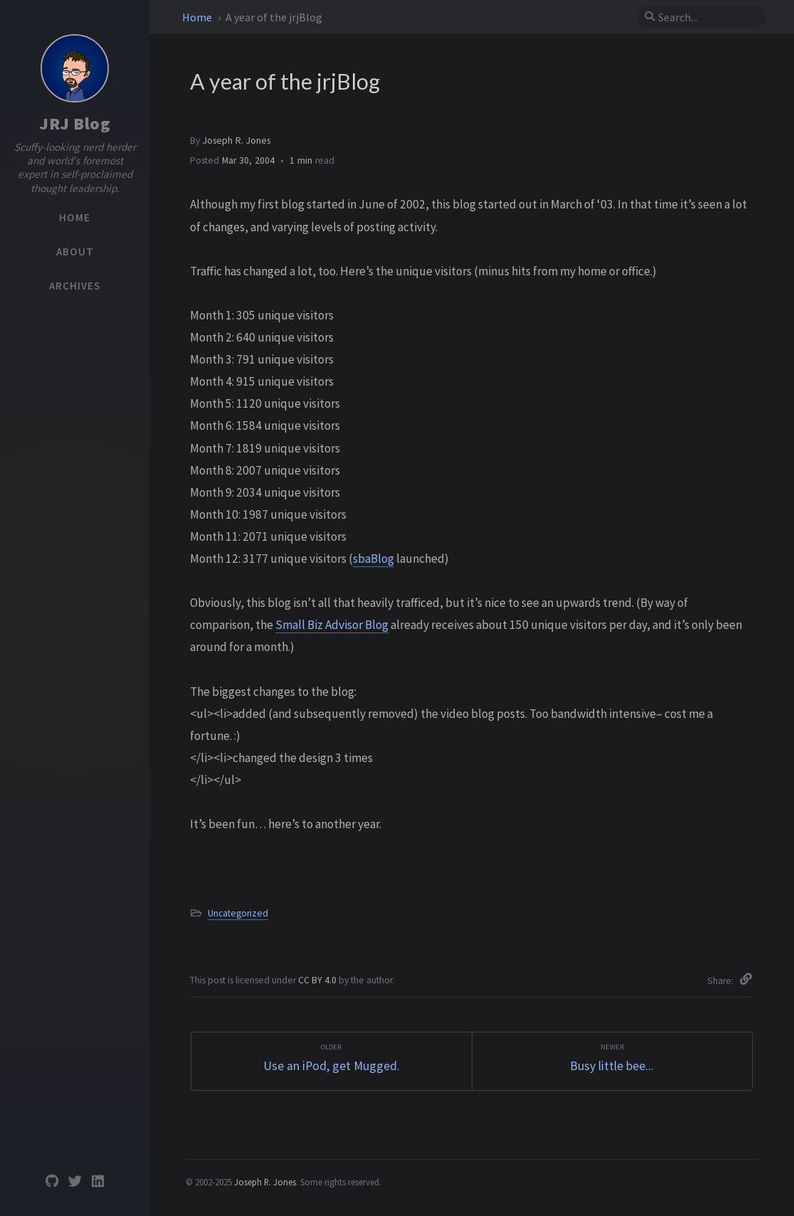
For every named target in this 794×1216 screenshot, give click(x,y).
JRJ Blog (74, 123)
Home (198, 17)
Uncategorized (238, 913)
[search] (708, 17)
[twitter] (74, 1181)
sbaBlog (373, 558)
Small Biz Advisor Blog (331, 625)
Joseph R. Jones (236, 140)
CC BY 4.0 (318, 980)
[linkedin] (97, 1181)
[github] (52, 1181)
